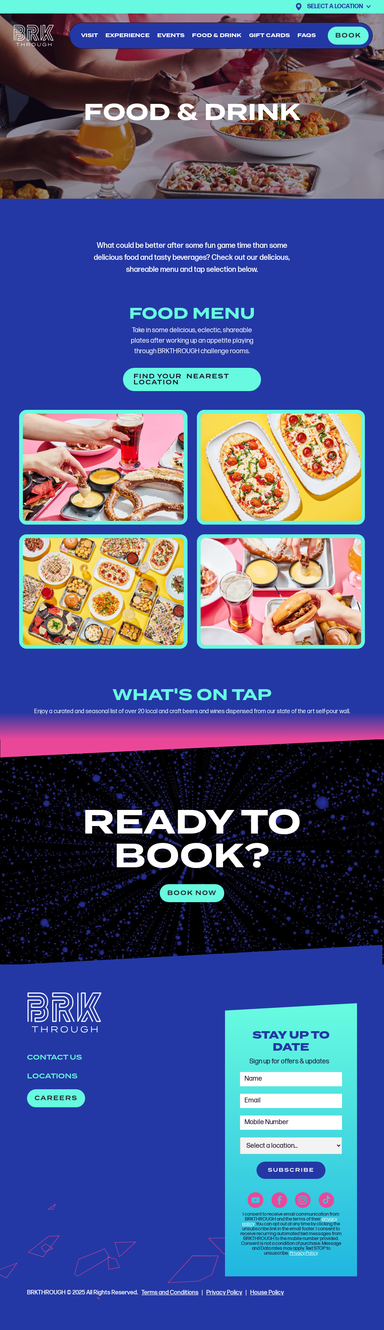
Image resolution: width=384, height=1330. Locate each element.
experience (127, 36)
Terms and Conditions (169, 1292)
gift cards (269, 36)
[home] (34, 36)
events (170, 36)
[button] (339, 6)
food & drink (217, 36)
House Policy (267, 1292)
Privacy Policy (304, 1253)
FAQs (306, 36)
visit (89, 36)
